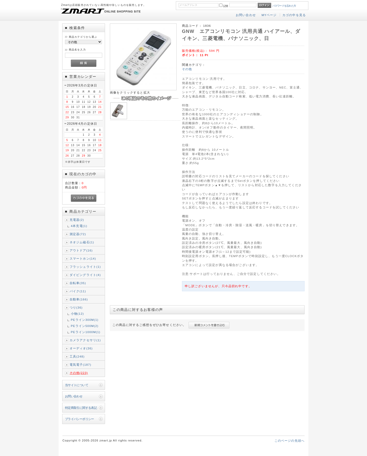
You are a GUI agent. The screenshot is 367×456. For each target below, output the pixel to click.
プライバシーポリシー (79, 419)
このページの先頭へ (289, 440)
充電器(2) (77, 219)
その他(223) (79, 372)
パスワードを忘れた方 (284, 5)
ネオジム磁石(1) (82, 242)
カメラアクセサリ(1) (85, 340)
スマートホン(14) (83, 258)
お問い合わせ (246, 15)
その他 (187, 69)
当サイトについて (76, 385)
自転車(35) (78, 283)
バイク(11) (78, 291)
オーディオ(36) (81, 348)
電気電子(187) (80, 364)
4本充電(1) (79, 225)
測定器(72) (78, 234)
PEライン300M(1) (85, 319)
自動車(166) (79, 299)
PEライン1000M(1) (85, 332)
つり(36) (76, 307)
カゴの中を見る (294, 15)
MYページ (269, 15)
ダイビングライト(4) (85, 274)
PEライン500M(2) (85, 325)
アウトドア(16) (81, 250)
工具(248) (77, 356)
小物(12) (77, 313)
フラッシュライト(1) (85, 266)
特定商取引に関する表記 (81, 407)
